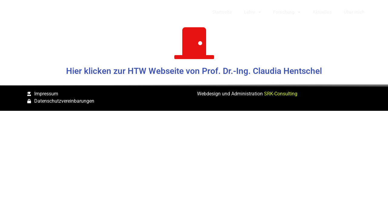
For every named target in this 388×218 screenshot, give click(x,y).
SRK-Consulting (280, 94)
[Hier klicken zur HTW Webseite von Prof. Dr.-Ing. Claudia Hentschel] (194, 43)
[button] (382, 12)
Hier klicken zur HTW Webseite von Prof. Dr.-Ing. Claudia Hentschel (194, 71)
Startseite (222, 12)
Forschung (286, 12)
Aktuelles (322, 12)
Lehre (252, 12)
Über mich (354, 12)
